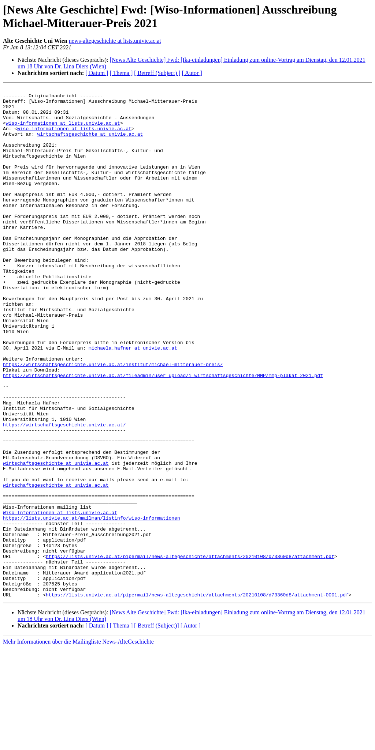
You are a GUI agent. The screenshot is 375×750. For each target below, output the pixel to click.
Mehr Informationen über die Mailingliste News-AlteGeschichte (78, 743)
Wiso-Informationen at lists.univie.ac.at (60, 598)
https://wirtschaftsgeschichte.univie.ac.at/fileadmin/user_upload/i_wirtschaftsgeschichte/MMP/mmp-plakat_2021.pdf (163, 433)
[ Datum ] (96, 73)
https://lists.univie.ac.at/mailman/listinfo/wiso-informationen (91, 604)
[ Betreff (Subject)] (156, 727)
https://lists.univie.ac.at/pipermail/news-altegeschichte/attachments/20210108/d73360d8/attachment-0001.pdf (197, 696)
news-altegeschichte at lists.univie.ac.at (115, 41)
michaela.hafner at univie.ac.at (133, 400)
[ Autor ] (192, 73)
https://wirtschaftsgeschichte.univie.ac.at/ (64, 492)
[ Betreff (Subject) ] (157, 73)
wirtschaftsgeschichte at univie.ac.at (90, 143)
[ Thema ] (121, 73)
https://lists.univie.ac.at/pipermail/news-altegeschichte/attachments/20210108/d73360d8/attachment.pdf (190, 650)
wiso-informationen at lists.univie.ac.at (63, 130)
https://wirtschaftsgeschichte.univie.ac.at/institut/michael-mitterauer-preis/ (113, 420)
